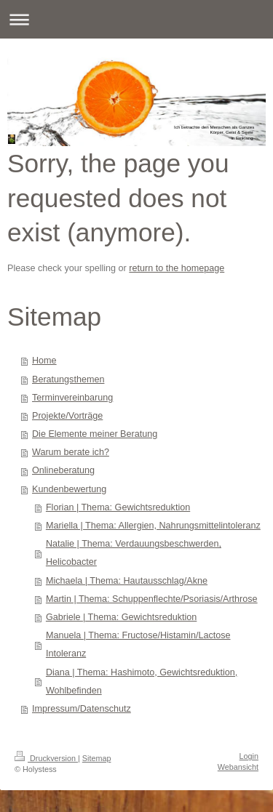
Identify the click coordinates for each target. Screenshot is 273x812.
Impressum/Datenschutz (81, 709)
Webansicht (238, 767)
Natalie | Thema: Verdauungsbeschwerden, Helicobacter (133, 553)
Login (249, 756)
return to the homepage (176, 268)
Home (44, 360)
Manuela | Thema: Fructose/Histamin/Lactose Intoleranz (138, 644)
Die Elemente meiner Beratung (94, 434)
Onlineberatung (63, 470)
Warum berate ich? (70, 452)
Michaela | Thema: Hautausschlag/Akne (126, 581)
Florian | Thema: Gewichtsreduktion (118, 507)
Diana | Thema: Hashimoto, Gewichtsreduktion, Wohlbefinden (141, 681)
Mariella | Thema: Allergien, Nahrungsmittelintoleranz (153, 525)
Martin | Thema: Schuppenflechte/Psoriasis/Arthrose (152, 599)
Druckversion (46, 758)
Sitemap (96, 758)
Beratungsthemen (68, 379)
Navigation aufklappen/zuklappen (136, 19)
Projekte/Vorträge (67, 416)
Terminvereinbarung (72, 398)
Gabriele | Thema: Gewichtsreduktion (121, 617)
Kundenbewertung (69, 489)
